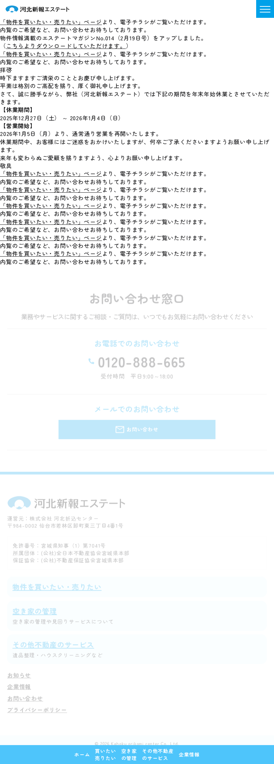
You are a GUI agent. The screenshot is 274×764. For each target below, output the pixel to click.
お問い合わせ (25, 702)
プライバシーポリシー (37, 714)
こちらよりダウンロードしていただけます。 (66, 45)
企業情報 (19, 691)
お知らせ (19, 679)
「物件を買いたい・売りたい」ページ (51, 21)
